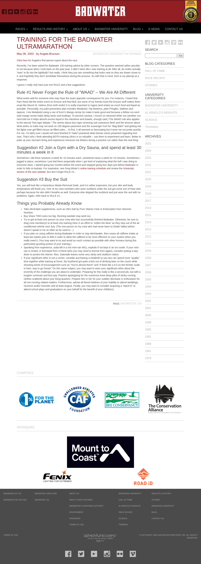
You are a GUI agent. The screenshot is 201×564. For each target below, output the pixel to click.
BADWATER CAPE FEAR (46, 493)
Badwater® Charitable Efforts (86, 506)
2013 (148, 229)
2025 (148, 143)
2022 (148, 165)
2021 (148, 172)
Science (151, 119)
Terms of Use (76, 525)
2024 (148, 150)
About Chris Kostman (80, 500)
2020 (148, 179)
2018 (148, 193)
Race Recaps (155, 78)
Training (135, 53)
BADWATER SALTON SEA (15, 500)
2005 (148, 279)
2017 (148, 200)
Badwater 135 (131, 303)
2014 (148, 222)
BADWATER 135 (42, 500)
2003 (148, 293)
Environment (76, 512)
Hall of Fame (155, 70)
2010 (148, 243)
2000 (148, 315)
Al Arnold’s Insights (161, 112)
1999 (148, 322)
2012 (148, 236)
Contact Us (174, 29)
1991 (148, 336)
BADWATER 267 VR (12, 493)
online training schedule (93, 168)
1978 (148, 358)
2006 (148, 272)
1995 (148, 329)
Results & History (161, 493)
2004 (148, 286)
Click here (22, 60)
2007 (148, 265)
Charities (25, 373)
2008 (148, 258)
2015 (148, 215)
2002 (148, 300)
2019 (148, 186)
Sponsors (26, 427)
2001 (148, 308)
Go (180, 55)
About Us (81, 29)
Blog (138, 29)
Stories (151, 85)
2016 (148, 207)
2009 (148, 250)
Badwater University (111, 29)
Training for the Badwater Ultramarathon (65, 43)
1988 (148, 343)
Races (22, 29)
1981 (148, 351)
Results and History (50, 29)
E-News (154, 29)
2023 (148, 157)
